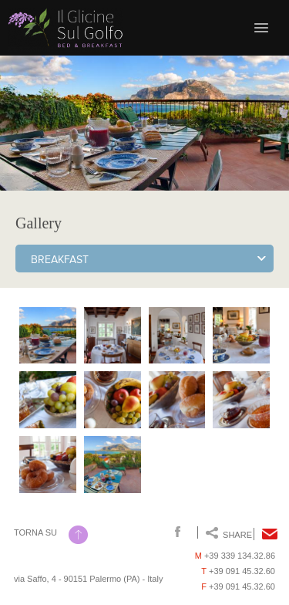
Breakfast (60, 260)
